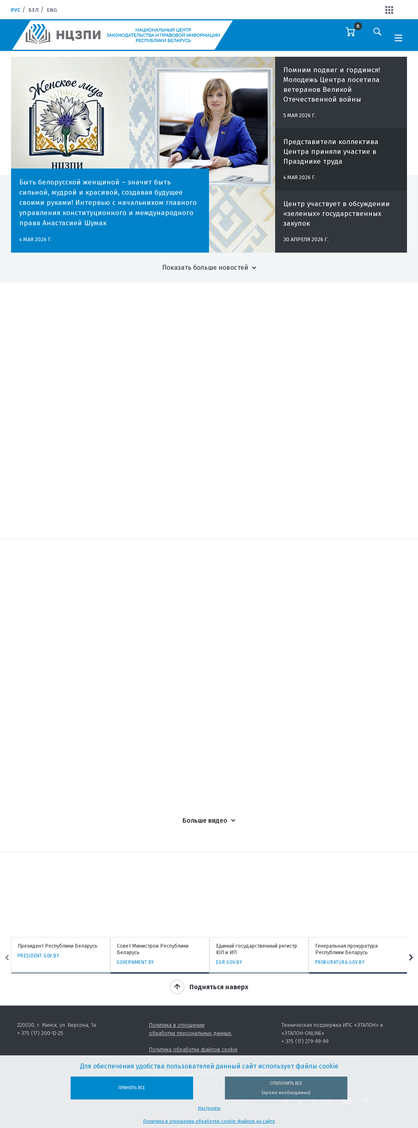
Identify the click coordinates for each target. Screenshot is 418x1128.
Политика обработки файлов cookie (193, 1049)
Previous (7, 958)
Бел (33, 10)
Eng (52, 10)
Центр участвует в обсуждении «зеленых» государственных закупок (336, 218)
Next (411, 958)
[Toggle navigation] (398, 37)
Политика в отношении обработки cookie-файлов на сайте (209, 1121)
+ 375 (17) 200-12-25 (40, 1033)
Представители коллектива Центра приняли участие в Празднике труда (330, 156)
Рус (15, 10)
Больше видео (204, 820)
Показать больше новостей (205, 267)
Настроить (209, 1108)
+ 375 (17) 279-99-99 (305, 1041)
